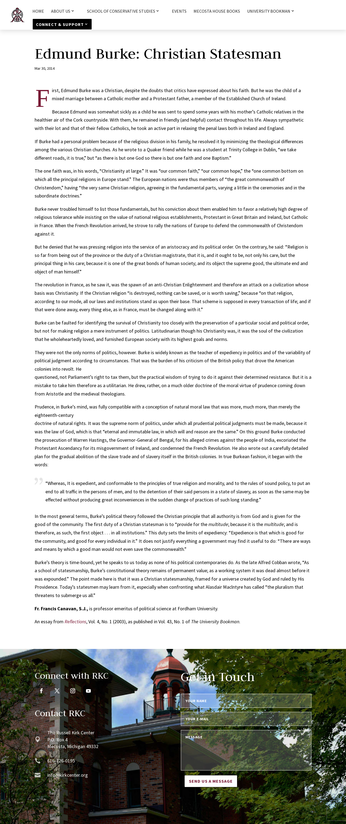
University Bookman (268, 11)
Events (179, 11)
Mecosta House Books (217, 11)
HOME (38, 11)
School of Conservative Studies (121, 11)
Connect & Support (60, 24)
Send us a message (211, 781)
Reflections (75, 621)
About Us (60, 11)
